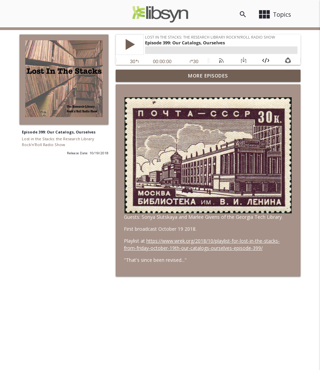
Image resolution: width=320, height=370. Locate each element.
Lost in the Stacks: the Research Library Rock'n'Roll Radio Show (58, 141)
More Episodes (208, 75)
